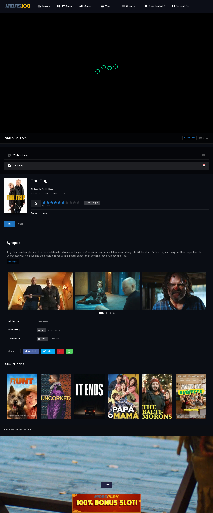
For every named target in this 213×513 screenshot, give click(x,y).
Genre (85, 6)
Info (10, 223)
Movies (43, 6)
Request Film (181, 6)
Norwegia (12, 261)
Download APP (154, 6)
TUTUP (106, 484)
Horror (44, 213)
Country (128, 6)
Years (105, 6)
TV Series (64, 6)
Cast (20, 223)
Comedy (34, 213)
